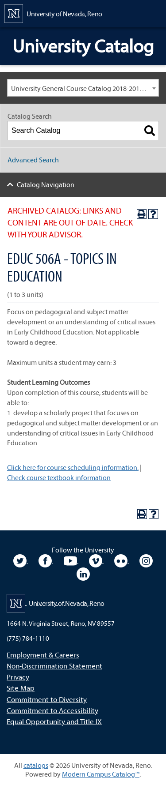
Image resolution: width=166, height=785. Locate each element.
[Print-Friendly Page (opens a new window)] (142, 214)
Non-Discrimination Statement (54, 665)
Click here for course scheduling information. (73, 467)
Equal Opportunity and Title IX (54, 721)
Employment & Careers (43, 654)
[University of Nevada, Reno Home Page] (53, 12)
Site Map (21, 687)
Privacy (18, 676)
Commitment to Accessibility (52, 710)
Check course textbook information (59, 477)
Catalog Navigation (45, 184)
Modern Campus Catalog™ (100, 774)
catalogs (35, 765)
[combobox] (83, 88)
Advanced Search (33, 159)
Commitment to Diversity (47, 699)
